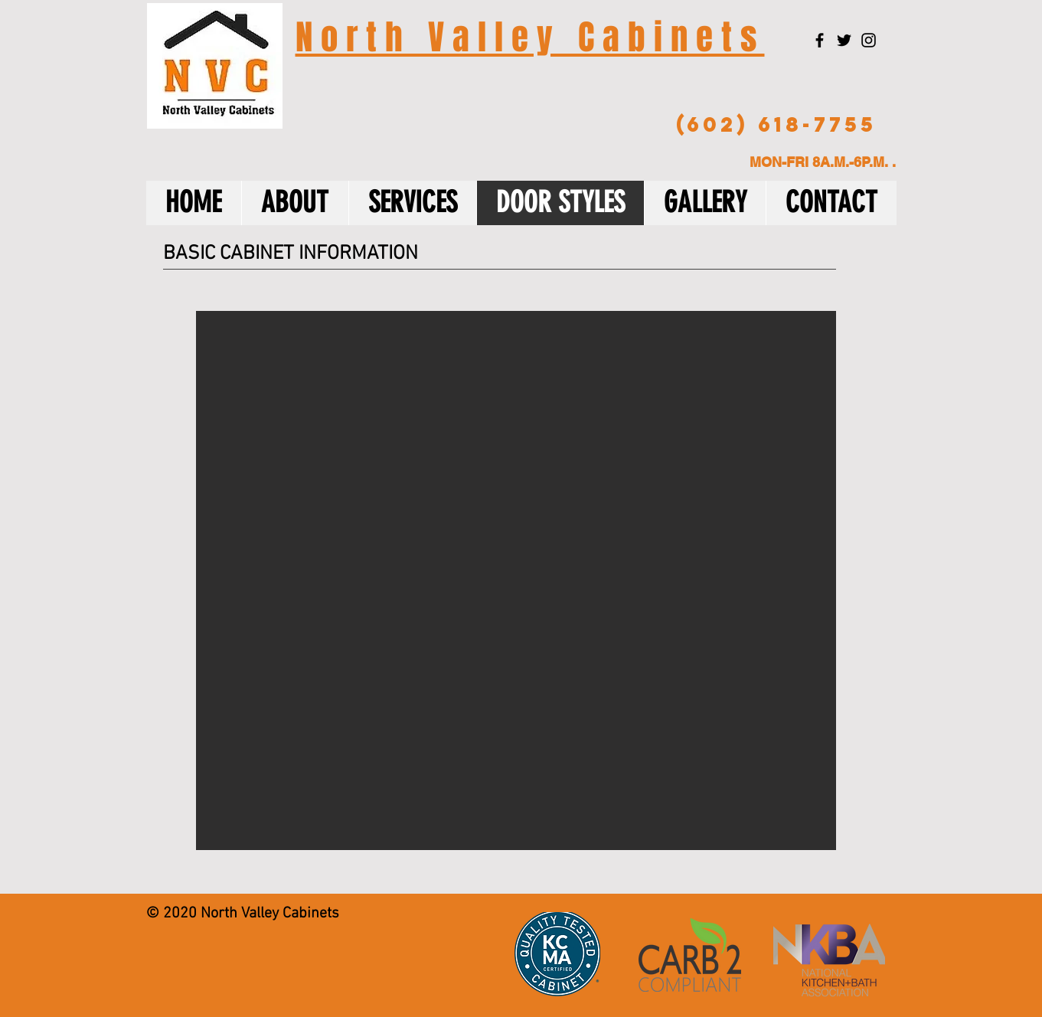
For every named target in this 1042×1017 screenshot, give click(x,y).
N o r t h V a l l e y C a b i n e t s (530, 37)
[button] (516, 580)
